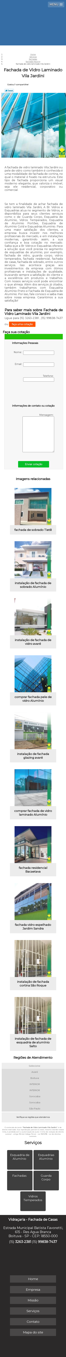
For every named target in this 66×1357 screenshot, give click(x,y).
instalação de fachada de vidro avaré (33, 641)
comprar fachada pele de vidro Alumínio (33, 698)
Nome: (34, 353)
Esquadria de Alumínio (19, 1156)
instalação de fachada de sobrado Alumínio (33, 584)
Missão (33, 1300)
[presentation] (33, 393)
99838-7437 (47, 1242)
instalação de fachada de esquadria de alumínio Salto (33, 1042)
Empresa (33, 1290)
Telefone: (38, 378)
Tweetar (9, 90)
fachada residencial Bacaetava (33, 869)
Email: (34, 365)
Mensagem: (38, 432)
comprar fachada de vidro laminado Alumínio (33, 812)
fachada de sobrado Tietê (33, 530)
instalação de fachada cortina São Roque (33, 983)
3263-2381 (23, 1242)
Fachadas (19, 1175)
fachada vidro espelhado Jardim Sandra (33, 926)
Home (33, 1279)
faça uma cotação (22, 324)
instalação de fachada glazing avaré (33, 755)
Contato (33, 1322)
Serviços (33, 1142)
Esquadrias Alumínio (46, 1156)
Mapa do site (33, 1332)
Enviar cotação (33, 464)
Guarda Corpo (46, 1177)
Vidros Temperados (33, 1198)
